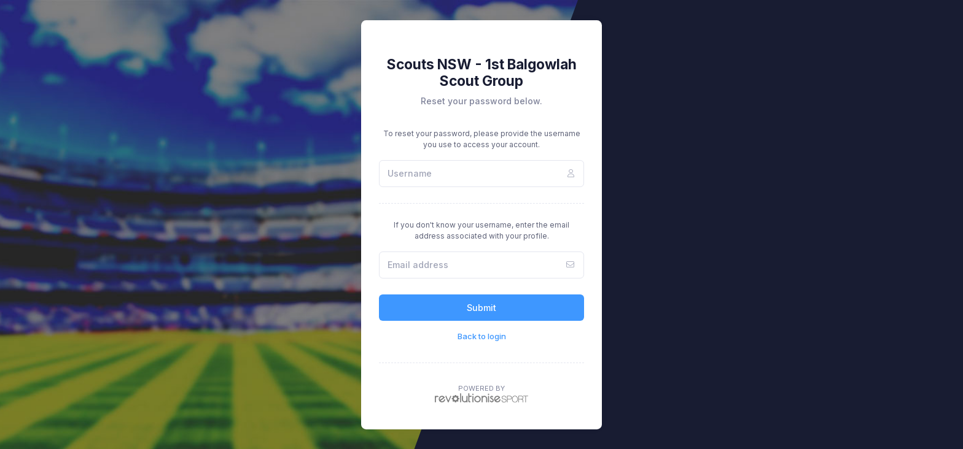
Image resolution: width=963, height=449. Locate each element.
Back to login (482, 336)
